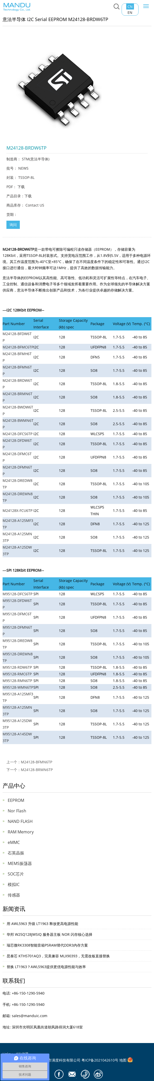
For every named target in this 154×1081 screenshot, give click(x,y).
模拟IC (14, 884)
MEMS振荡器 (20, 863)
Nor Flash (17, 811)
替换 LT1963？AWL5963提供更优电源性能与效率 (46, 966)
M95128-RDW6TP (17, 667)
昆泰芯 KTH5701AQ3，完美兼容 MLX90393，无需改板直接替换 (58, 955)
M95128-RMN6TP (17, 680)
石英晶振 (16, 853)
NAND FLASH (20, 821)
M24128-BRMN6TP (37, 769)
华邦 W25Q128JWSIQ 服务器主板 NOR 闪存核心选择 (49, 934)
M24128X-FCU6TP (17, 510)
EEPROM (16, 800)
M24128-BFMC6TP (18, 347)
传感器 (14, 895)
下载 (21, 186)
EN (130, 12)
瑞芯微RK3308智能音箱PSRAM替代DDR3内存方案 (47, 945)
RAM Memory (21, 832)
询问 (13, 224)
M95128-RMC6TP (17, 673)
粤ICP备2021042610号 (99, 1060)
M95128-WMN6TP (18, 687)
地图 (122, 1060)
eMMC (14, 842)
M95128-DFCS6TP (17, 593)
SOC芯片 (16, 874)
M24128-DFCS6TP (17, 433)
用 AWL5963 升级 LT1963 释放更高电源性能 (42, 923)
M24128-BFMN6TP (36, 761)
